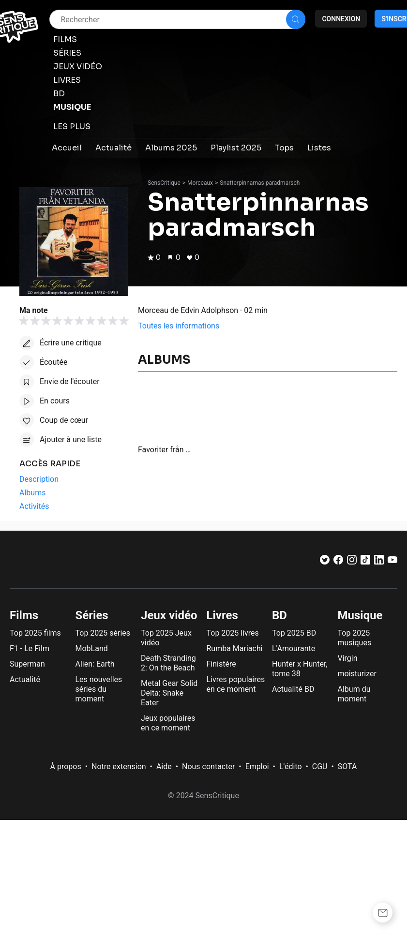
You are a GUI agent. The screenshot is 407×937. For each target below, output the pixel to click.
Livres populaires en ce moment (236, 684)
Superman (27, 664)
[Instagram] (352, 562)
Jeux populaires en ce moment (168, 723)
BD (279, 615)
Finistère (221, 664)
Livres (222, 615)
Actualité (25, 679)
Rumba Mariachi (235, 648)
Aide (164, 766)
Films (24, 615)
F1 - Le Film (29, 648)
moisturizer (357, 673)
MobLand (91, 648)
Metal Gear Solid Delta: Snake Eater (169, 693)
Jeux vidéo (169, 615)
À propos (65, 766)
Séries (91, 615)
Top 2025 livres (233, 633)
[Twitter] (325, 562)
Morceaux (200, 182)
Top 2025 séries (103, 633)
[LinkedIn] (379, 562)
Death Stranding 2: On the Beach (168, 663)
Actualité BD (293, 689)
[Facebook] (338, 562)
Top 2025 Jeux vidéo (166, 637)
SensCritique (164, 182)
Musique (360, 615)
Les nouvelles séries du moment (98, 689)
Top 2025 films (35, 633)
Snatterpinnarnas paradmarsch (260, 182)
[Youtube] (392, 562)
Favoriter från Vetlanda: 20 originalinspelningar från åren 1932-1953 (165, 449)
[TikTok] (365, 562)
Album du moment (354, 693)
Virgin (348, 658)
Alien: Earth (95, 664)
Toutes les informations (178, 325)
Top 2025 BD (294, 633)
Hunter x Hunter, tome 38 (299, 668)
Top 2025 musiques (355, 637)
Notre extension (118, 766)
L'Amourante (293, 648)
